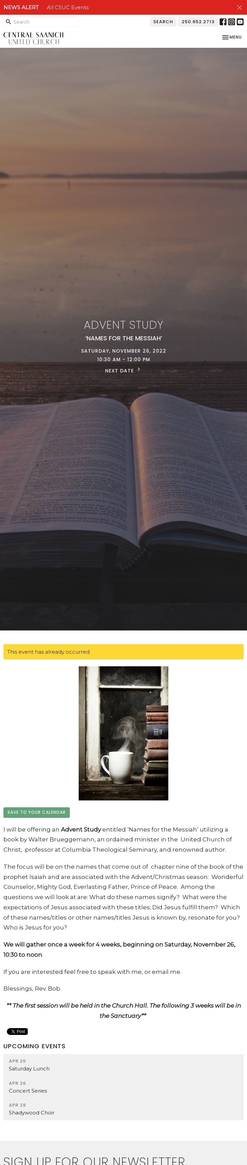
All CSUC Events (68, 7)
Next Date (123, 370)
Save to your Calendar (37, 812)
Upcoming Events (34, 1046)
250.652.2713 (198, 21)
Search (163, 21)
